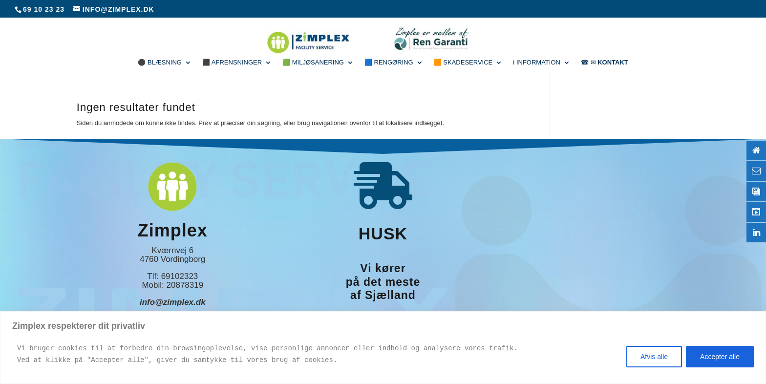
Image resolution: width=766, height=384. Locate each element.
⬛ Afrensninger (232, 62)
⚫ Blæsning (160, 62)
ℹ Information (536, 62)
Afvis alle (654, 357)
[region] (383, 347)
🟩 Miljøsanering (313, 62)
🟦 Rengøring (388, 62)
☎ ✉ (604, 62)
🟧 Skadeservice (463, 62)
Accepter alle (720, 357)
